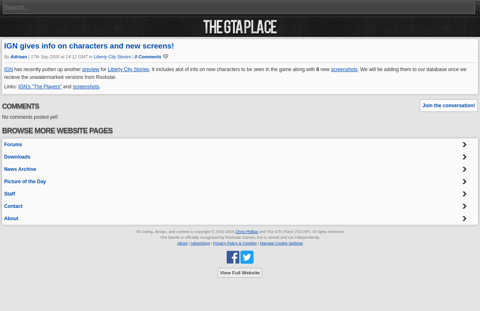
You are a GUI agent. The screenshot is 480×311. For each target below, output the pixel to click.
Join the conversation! (448, 105)
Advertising (200, 243)
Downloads (17, 157)
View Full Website (240, 272)
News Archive (20, 169)
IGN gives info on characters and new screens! (89, 45)
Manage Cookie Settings (281, 243)
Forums (13, 144)
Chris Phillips (246, 231)
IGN (8, 69)
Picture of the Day (25, 181)
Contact (13, 206)
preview (90, 69)
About (11, 218)
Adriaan (19, 56)
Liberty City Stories (112, 56)
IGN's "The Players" (40, 87)
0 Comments (148, 56)
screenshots (344, 69)
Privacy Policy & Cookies (235, 243)
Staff (9, 194)
